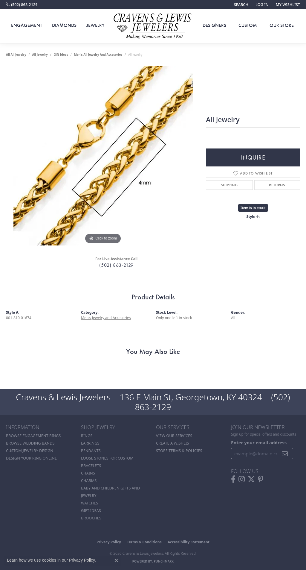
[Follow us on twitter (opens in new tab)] (251, 479)
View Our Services (174, 435)
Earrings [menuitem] (90, 443)
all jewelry (40, 54)
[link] (22, 4)
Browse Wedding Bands (30, 443)
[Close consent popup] (116, 560)
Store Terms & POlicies (179, 450)
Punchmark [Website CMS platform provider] (164, 561)
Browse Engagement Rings (33, 435)
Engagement (26, 25)
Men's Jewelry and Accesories (106, 317)
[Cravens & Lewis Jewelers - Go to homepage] (153, 26)
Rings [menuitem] (86, 435)
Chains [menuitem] (88, 473)
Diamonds (64, 25)
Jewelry (95, 25)
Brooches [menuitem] (91, 518)
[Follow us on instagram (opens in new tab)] (241, 479)
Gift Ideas (60, 54)
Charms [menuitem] (89, 480)
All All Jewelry (16, 54)
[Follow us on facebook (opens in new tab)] (233, 479)
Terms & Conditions (144, 542)
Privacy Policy (109, 542)
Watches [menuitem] (89, 503)
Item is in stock (253, 207)
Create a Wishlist (173, 443)
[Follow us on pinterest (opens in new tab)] (260, 479)
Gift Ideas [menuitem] (91, 510)
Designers (214, 25)
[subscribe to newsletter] (285, 453)
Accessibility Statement (188, 542)
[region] (103, 155)
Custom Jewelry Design (29, 450)
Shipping (229, 185)
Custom (247, 25)
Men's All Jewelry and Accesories (98, 54)
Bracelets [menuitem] (91, 465)
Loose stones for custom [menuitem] (107, 458)
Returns (277, 185)
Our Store (282, 25)
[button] (240, 4)
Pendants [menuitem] (91, 450)
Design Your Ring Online (31, 458)
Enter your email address (259, 442)
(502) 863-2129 (116, 265)
